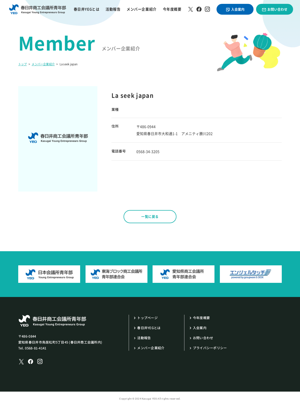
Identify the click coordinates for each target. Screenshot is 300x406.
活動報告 (113, 9)
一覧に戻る (150, 216)
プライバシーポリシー (210, 347)
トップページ (147, 317)
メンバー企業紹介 (141, 9)
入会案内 (235, 9)
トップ (22, 64)
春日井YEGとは (86, 9)
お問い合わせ (274, 9)
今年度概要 (172, 9)
